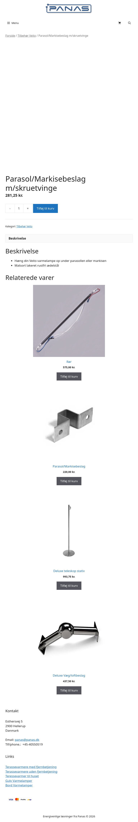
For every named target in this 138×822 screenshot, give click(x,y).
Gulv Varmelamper (18, 781)
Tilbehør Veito (27, 36)
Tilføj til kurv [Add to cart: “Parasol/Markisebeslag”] (69, 481)
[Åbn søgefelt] (129, 22)
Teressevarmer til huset (22, 776)
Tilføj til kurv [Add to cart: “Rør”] (69, 376)
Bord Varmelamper (19, 785)
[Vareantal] (18, 208)
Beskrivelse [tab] (17, 238)
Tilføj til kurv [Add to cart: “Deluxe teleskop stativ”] (69, 586)
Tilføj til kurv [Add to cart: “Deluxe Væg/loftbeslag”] (69, 690)
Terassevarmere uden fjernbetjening (31, 771)
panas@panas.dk (27, 740)
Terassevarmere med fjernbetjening (31, 767)
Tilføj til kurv (45, 208)
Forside (10, 36)
